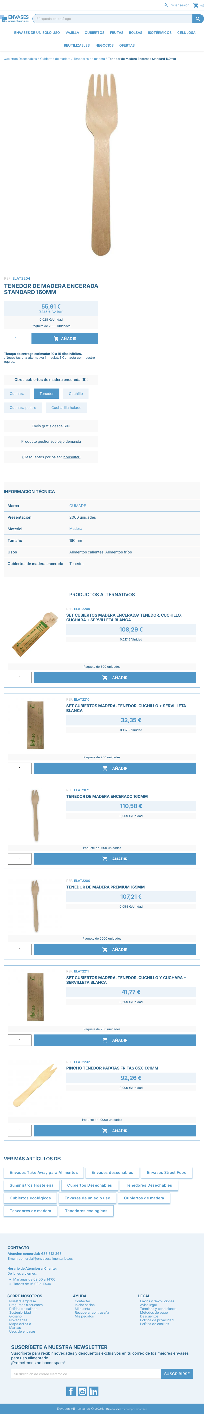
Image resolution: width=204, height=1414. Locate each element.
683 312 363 (51, 1253)
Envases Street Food (167, 1172)
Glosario (15, 1316)
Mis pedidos (84, 1316)
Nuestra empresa (22, 1301)
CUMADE (77, 505)
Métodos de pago (154, 1312)
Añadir (64, 338)
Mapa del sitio (20, 1324)
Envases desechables (112, 1172)
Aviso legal (148, 1305)
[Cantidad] (16, 338)
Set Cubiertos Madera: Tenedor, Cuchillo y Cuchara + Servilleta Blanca (126, 980)
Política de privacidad (157, 1320)
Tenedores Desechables (149, 1185)
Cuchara (17, 393)
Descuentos (149, 1316)
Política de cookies (154, 1324)
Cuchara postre (23, 407)
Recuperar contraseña (92, 1312)
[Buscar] (118, 18)
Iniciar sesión (176, 5)
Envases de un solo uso (87, 1198)
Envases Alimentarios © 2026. (80, 1408)
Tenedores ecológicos (86, 1210)
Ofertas (127, 45)
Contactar (82, 1301)
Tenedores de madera (30, 1210)
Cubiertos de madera (144, 1198)
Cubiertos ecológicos (30, 1198)
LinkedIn (93, 1391)
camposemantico (136, 1409)
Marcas (15, 1328)
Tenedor (47, 393)
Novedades (18, 1320)
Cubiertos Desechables (89, 1185)
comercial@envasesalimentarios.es (46, 1258)
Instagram (82, 1391)
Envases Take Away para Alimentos (44, 1172)
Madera (75, 528)
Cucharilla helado (66, 407)
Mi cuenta (82, 1309)
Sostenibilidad (20, 1312)
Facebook (71, 1391)
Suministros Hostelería (31, 1185)
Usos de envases (22, 1331)
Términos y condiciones (158, 1309)
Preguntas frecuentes (26, 1305)
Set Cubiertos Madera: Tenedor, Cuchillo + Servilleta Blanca (126, 708)
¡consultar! (71, 457)
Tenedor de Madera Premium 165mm (105, 887)
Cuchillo (76, 393)
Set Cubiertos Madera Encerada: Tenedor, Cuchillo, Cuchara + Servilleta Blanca (124, 617)
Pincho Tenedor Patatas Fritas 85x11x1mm (112, 1068)
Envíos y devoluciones (157, 1301)
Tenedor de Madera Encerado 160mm (107, 796)
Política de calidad (23, 1309)
